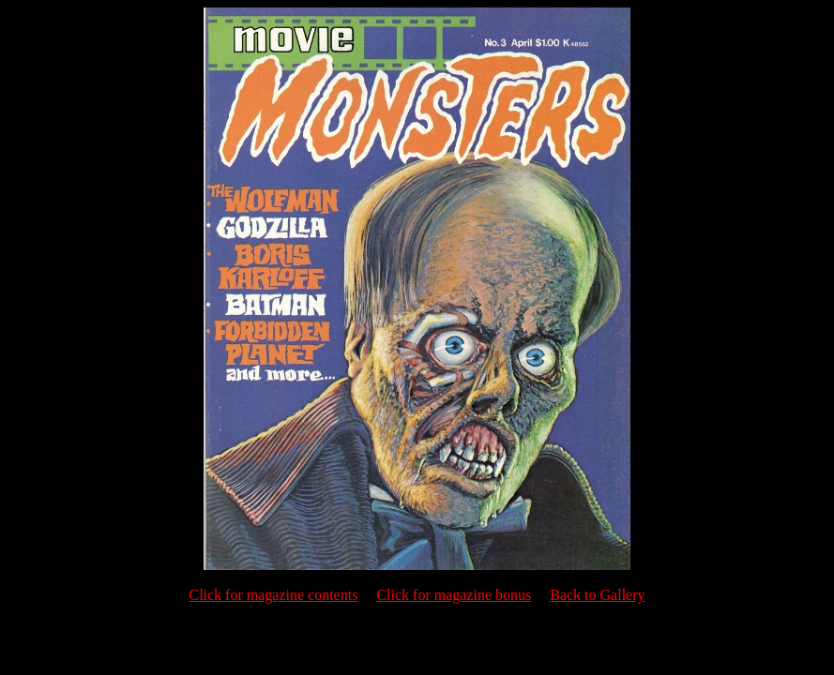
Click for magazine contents (273, 595)
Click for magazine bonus (453, 595)
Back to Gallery (597, 595)
